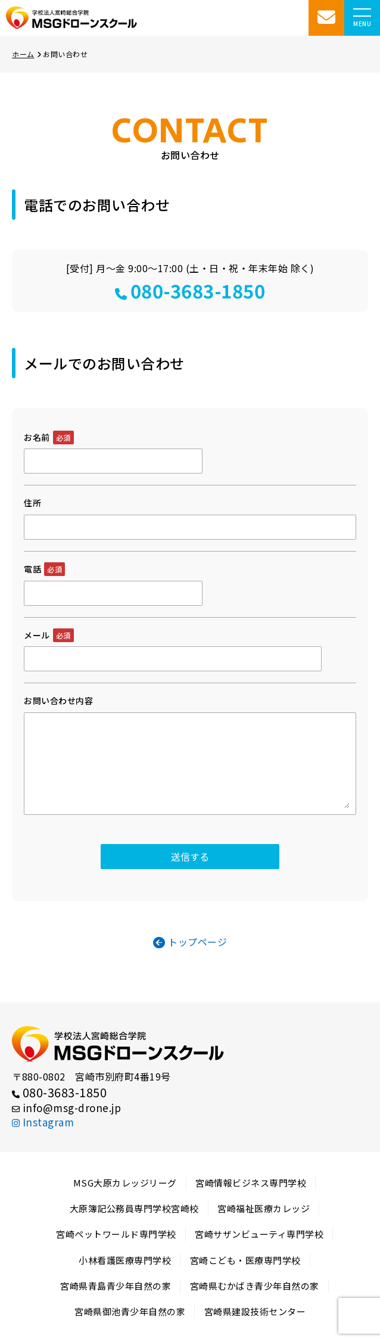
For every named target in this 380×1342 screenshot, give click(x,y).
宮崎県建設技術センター (255, 1311)
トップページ (190, 942)
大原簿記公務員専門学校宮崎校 (134, 1208)
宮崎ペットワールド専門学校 (116, 1234)
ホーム (27, 54)
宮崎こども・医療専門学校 (245, 1260)
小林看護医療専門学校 (125, 1260)
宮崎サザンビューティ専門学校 (259, 1234)
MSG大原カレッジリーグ (125, 1182)
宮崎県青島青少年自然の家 (115, 1285)
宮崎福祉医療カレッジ (263, 1208)
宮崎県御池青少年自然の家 (129, 1311)
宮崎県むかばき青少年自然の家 (254, 1285)
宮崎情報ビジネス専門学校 (250, 1182)
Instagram (43, 1121)
